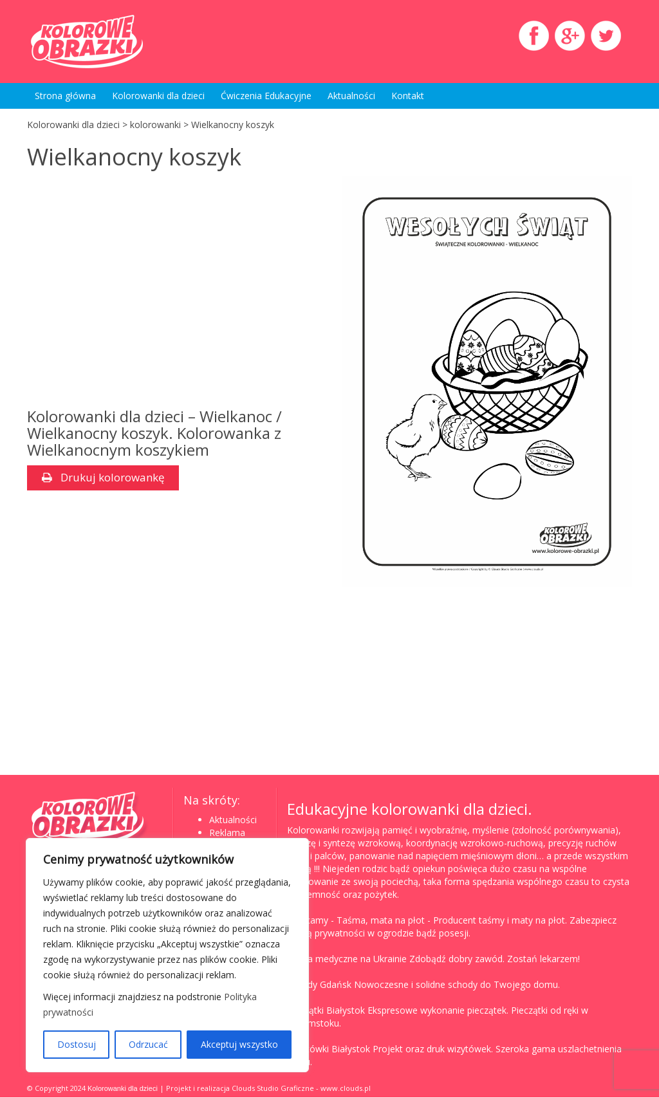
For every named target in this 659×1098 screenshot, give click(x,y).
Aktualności (351, 95)
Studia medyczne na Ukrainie (347, 959)
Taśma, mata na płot (381, 921)
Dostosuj (76, 1044)
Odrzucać (148, 1044)
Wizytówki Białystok (328, 1049)
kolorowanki (155, 124)
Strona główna (65, 95)
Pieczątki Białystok (326, 1011)
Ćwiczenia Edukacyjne (266, 95)
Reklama (227, 833)
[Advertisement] (172, 292)
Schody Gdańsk (319, 985)
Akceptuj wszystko (239, 1044)
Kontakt (407, 95)
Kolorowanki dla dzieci (158, 95)
